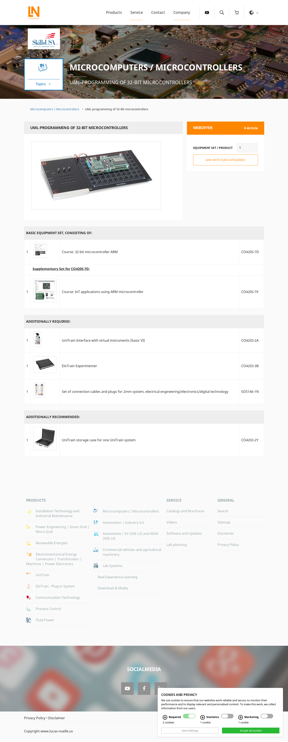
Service (136, 12)
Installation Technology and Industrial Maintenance (57, 513)
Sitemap (223, 522)
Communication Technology (58, 597)
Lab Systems (112, 565)
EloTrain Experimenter (79, 366)
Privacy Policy (228, 544)
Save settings (190, 730)
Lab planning (176, 544)
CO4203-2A (250, 340)
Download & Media (113, 588)
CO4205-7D (250, 252)
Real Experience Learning (117, 577)
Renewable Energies (52, 543)
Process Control (48, 608)
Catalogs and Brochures (185, 511)
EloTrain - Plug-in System (55, 586)
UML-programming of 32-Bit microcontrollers (131, 82)
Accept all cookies (251, 730)
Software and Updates (184, 533)
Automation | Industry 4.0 (123, 522)
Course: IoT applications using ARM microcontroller (102, 291)
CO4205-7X (249, 291)
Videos (171, 522)
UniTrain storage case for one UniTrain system (99, 440)
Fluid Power (45, 620)
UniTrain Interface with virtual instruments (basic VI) (103, 340)
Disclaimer (225, 533)
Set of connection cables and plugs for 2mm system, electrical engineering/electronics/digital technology (145, 391)
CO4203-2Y (249, 440)
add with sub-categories (225, 160)
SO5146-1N (250, 391)
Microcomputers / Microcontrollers (156, 67)
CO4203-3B (250, 366)
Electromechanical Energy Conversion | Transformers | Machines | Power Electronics (54, 559)
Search (222, 511)
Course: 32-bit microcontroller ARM (90, 252)
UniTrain (42, 575)
